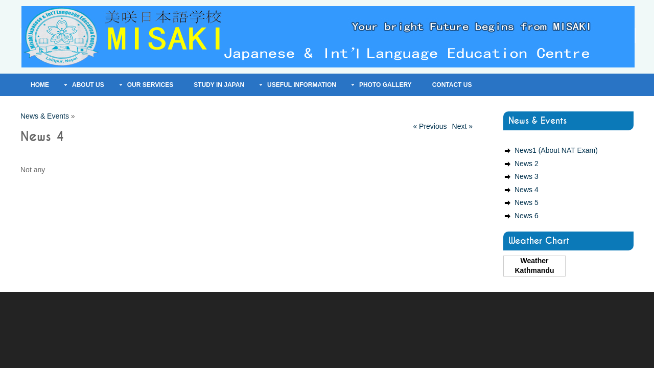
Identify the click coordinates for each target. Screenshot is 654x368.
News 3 (527, 176)
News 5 (527, 202)
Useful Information (301, 84)
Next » (462, 126)
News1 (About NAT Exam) (556, 150)
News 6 (527, 216)
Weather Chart (538, 241)
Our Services (150, 84)
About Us (88, 84)
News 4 (527, 190)
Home (40, 84)
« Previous (430, 126)
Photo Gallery (385, 84)
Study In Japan (219, 84)
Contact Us (452, 84)
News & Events (44, 116)
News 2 (527, 163)
